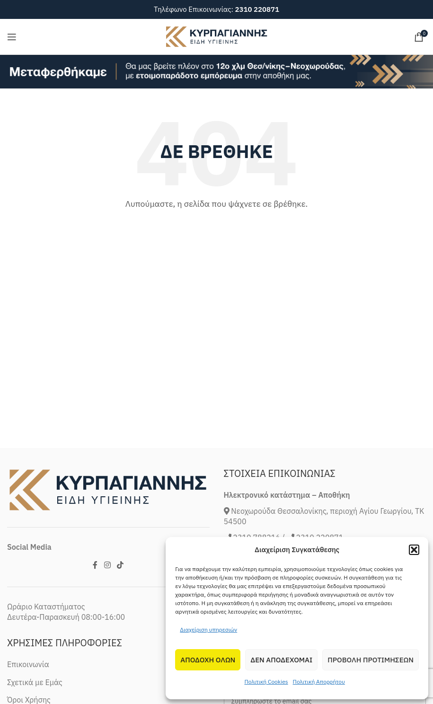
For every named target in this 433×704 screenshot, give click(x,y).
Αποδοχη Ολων (207, 659)
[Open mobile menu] (11, 36)
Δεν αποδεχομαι (281, 659)
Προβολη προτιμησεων (370, 659)
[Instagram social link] (107, 565)
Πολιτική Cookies (266, 681)
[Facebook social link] (95, 565)
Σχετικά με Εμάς (34, 682)
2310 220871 (257, 9)
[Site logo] (217, 36)
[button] (414, 549)
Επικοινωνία (28, 664)
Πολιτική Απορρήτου (319, 681)
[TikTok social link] (120, 565)
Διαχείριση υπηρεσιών (208, 629)
